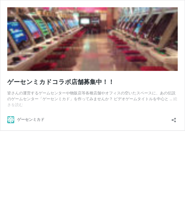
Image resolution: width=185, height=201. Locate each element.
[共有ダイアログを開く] (174, 118)
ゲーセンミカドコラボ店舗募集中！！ (60, 81)
